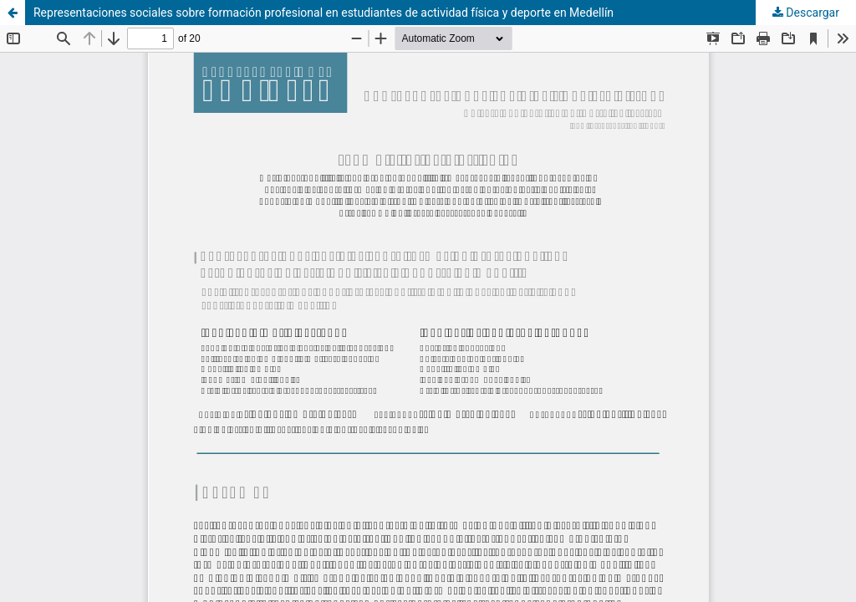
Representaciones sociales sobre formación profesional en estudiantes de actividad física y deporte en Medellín (323, 12)
